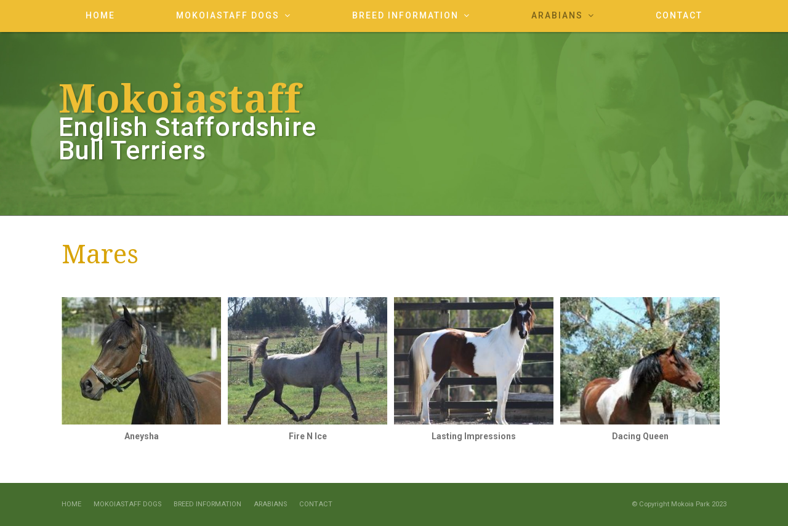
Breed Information (207, 504)
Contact (315, 504)
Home (71, 504)
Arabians (270, 504)
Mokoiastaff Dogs (127, 504)
